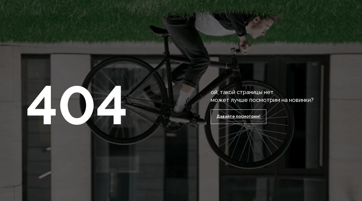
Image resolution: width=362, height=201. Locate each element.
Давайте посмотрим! (238, 116)
